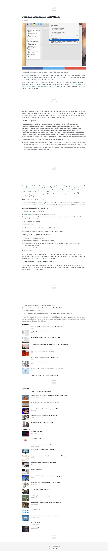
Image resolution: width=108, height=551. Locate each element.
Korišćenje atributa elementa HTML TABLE (42, 422)
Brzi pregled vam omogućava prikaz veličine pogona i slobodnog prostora (50, 344)
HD (40, 82)
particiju (44, 82)
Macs (23, 13)
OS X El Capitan (37, 203)
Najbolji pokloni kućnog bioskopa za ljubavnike (43, 449)
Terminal (31, 214)
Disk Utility (28, 75)
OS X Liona (51, 79)
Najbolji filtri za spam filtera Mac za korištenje (43, 351)
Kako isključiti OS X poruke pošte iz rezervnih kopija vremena (47, 369)
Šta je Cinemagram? (36, 438)
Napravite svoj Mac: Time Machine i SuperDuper (43, 462)
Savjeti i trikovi (28, 13)
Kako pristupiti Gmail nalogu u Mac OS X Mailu (43, 331)
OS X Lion (31, 192)
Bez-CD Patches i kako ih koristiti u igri (41, 489)
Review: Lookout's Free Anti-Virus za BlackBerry (43, 445)
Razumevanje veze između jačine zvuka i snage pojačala (46, 502)
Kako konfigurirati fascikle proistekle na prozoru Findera (45, 337)
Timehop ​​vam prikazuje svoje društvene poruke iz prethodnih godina (49, 395)
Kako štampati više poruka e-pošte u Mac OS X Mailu (45, 357)
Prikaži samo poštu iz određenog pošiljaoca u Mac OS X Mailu (47, 327)
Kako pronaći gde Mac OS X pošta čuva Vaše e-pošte (45, 375)
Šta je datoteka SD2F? (36, 509)
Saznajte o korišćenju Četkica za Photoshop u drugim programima (48, 476)
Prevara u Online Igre (36, 431)
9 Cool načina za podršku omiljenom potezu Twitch (44, 409)
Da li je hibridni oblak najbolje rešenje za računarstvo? (45, 516)
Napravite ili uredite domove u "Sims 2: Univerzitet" (44, 415)
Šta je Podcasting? (35, 522)
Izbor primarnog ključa (36, 469)
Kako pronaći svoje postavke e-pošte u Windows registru (46, 482)
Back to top (54, 544)
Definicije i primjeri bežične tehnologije (41, 496)
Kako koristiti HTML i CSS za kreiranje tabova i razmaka (45, 402)
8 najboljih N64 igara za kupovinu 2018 (41, 391)
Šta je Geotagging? (36, 527)
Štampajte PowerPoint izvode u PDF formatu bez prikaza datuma (48, 456)
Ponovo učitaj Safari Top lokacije (39, 362)
